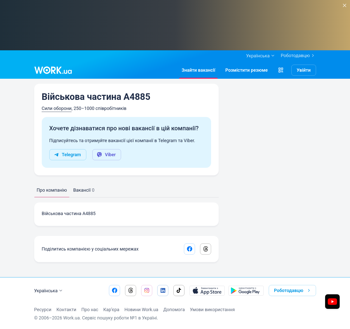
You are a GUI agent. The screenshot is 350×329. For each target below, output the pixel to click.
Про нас (89, 309)
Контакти (66, 309)
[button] (280, 70)
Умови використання (212, 309)
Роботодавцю (298, 55)
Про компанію (52, 190)
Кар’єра (111, 309)
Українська (49, 290)
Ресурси (43, 309)
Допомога (174, 309)
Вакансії (83, 190)
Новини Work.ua (141, 309)
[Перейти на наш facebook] (114, 290)
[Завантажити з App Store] (207, 290)
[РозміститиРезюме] (246, 70)
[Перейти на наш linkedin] (162, 290)
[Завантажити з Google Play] (246, 290)
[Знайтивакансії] (198, 70)
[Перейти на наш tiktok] (178, 290)
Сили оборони (57, 108)
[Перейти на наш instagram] (146, 290)
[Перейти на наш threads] (130, 290)
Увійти (304, 70)
